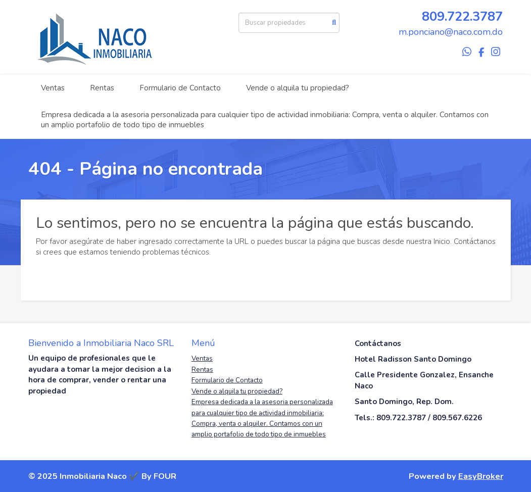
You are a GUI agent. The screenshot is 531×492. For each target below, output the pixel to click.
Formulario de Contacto (180, 88)
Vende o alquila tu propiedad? (297, 88)
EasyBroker (480, 476)
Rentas (102, 88)
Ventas (53, 88)
